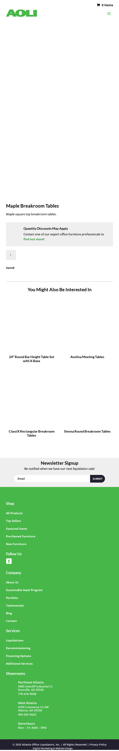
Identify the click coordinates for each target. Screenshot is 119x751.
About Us (12, 582)
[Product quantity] (11, 255)
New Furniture (16, 544)
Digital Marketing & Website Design (53, 748)
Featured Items (16, 528)
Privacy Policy (98, 744)
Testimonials (15, 605)
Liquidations (14, 640)
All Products (14, 513)
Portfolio (12, 598)
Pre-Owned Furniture (20, 536)
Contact (11, 621)
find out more (33, 239)
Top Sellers (13, 521)
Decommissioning (18, 648)
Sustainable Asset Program (24, 590)
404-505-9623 (27, 714)
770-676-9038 (27, 693)
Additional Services (19, 663)
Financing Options (18, 656)
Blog (9, 613)
